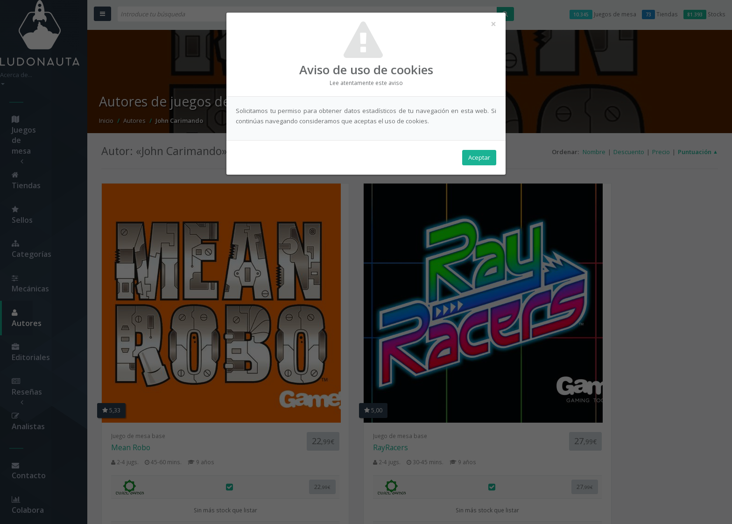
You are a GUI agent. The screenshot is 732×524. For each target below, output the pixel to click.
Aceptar (479, 159)
